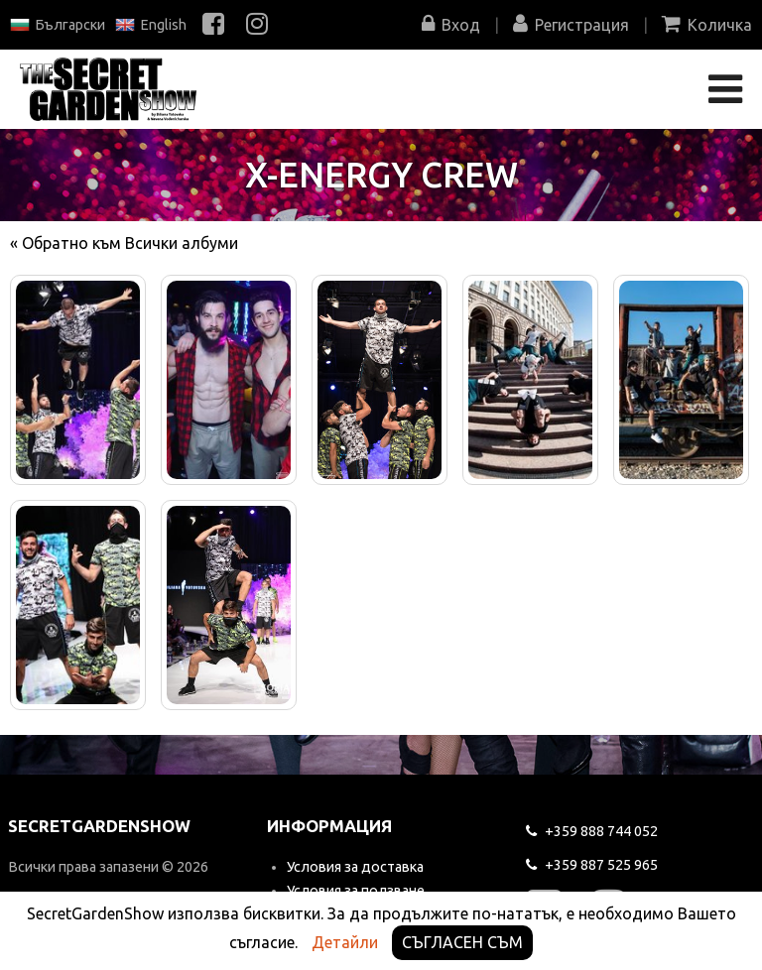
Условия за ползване (356, 891)
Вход (451, 25)
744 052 (592, 831)
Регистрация (571, 25)
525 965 (592, 865)
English (151, 25)
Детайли (345, 942)
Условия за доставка (355, 867)
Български (57, 25)
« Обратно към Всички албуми (124, 243)
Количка (707, 25)
